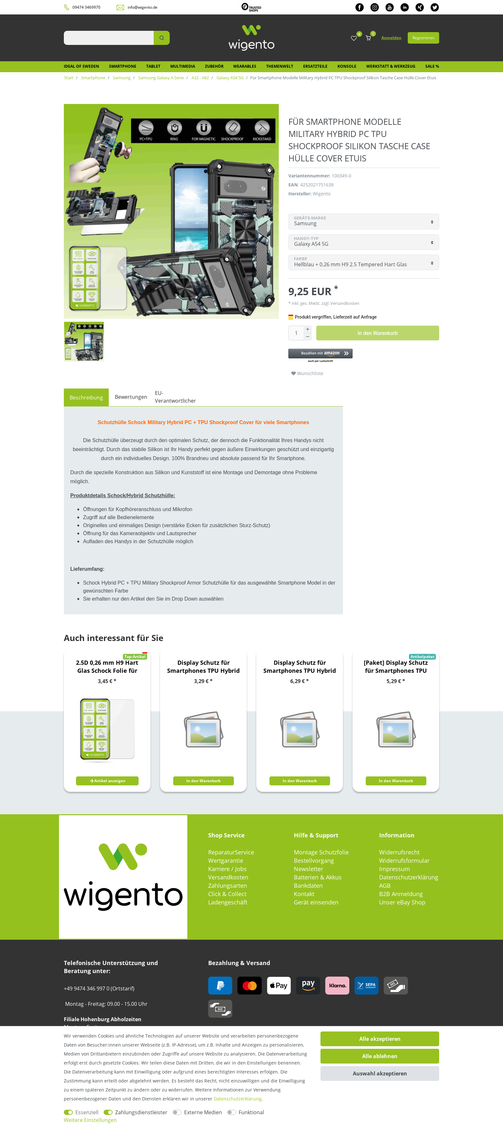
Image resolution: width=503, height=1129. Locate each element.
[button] (360, 356)
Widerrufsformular (404, 860)
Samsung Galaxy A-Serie (160, 78)
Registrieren (423, 37)
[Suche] (162, 38)
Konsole (346, 66)
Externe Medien (203, 1112)
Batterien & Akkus (318, 877)
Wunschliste (307, 373)
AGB (385, 885)
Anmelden (391, 37)
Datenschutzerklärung (408, 877)
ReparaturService (231, 852)
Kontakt (304, 894)
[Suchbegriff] (109, 38)
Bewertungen (131, 396)
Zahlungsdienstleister (141, 1112)
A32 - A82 (200, 78)
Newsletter (308, 869)
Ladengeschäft (227, 902)
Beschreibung (86, 397)
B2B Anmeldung (401, 894)
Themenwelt (279, 66)
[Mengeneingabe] (296, 333)
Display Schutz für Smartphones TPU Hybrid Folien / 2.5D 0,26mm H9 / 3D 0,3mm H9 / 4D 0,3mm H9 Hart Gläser (203, 667)
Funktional (251, 1112)
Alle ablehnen (379, 1056)
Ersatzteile (315, 66)
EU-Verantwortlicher (175, 396)
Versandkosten (344, 303)
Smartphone (122, 66)
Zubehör (214, 66)
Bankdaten (308, 885)
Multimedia (182, 66)
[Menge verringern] (307, 337)
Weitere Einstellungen (90, 1120)
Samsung (121, 78)
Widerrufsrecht (399, 852)
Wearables (244, 66)
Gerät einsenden (316, 902)
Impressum (394, 869)
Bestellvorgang (314, 860)
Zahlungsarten (227, 885)
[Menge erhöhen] (307, 329)
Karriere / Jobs (227, 869)
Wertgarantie (225, 860)
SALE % (432, 66)
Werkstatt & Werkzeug (390, 66)
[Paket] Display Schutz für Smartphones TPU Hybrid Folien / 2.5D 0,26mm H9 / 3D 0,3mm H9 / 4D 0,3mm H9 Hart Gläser (396, 667)
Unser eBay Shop (402, 902)
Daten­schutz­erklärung (237, 1099)
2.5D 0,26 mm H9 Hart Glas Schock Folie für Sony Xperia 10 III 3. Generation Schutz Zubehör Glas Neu (107, 667)
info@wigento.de (143, 7)
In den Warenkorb (378, 333)
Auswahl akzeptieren (380, 1073)
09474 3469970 (86, 7)
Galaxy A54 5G (229, 78)
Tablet (153, 66)
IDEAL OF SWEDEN (81, 66)
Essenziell (86, 1112)
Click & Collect (227, 894)
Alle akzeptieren (380, 1038)
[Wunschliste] (354, 38)
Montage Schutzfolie (321, 852)
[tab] (86, 397)
